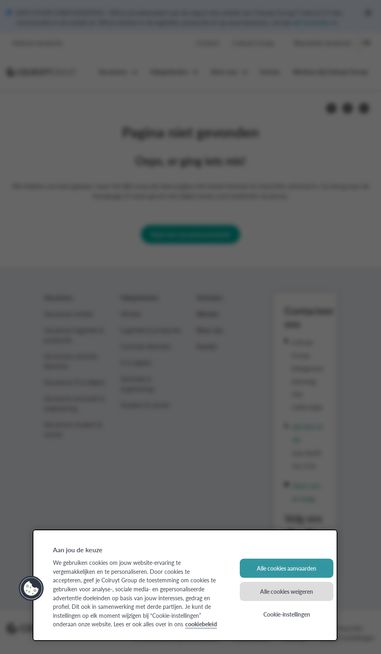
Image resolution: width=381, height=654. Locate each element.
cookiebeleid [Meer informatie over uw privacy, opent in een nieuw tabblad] (201, 624)
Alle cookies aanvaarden (286, 568)
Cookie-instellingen (286, 614)
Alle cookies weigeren (286, 591)
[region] (185, 585)
